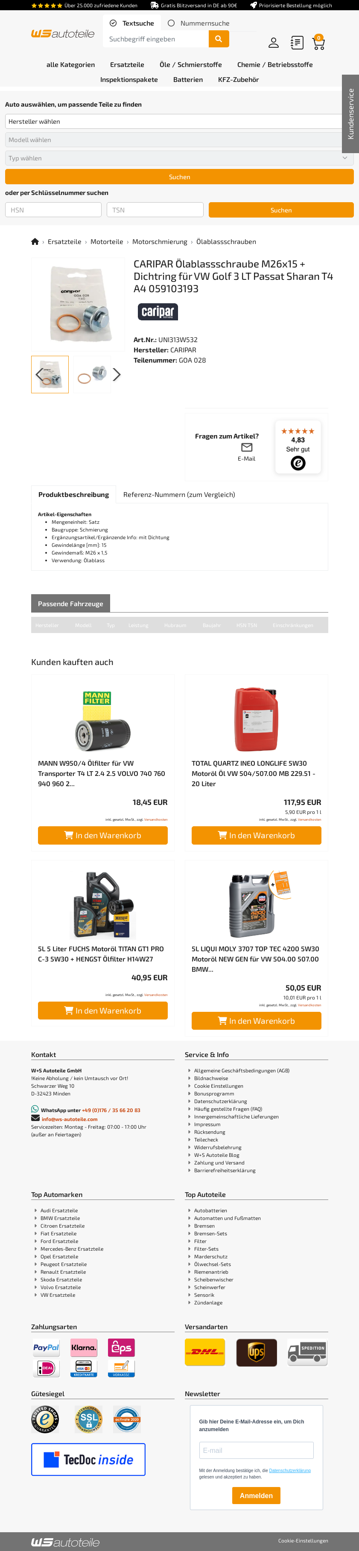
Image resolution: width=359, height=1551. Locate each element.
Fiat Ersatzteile (58, 1233)
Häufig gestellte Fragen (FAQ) (228, 1109)
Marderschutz (211, 1256)
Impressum (207, 1124)
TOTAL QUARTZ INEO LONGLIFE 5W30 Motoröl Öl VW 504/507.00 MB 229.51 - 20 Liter (253, 773)
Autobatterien (210, 1210)
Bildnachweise (211, 1078)
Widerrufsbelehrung (218, 1147)
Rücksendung (209, 1132)
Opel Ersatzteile (59, 1256)
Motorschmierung (159, 241)
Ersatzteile (65, 241)
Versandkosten (156, 819)
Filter (200, 1241)
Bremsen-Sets (210, 1233)
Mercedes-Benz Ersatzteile (72, 1249)
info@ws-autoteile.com (70, 1119)
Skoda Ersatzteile (61, 1279)
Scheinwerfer (209, 1287)
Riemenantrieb (211, 1272)
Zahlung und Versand (219, 1162)
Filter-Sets (206, 1249)
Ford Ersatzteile (59, 1241)
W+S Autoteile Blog (216, 1155)
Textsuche (137, 23)
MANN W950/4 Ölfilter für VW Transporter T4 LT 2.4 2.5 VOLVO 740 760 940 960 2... (101, 773)
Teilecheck (206, 1139)
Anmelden (256, 1495)
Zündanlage (208, 1302)
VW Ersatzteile (58, 1295)
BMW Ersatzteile (60, 1218)
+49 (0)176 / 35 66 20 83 (111, 1110)
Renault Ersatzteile (63, 1272)
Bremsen (204, 1226)
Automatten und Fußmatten (227, 1218)
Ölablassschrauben (226, 241)
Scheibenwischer (213, 1279)
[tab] (132, 23)
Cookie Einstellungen (218, 1086)
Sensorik (204, 1295)
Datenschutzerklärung (220, 1101)
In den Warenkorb (102, 835)
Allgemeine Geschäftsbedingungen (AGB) (241, 1070)
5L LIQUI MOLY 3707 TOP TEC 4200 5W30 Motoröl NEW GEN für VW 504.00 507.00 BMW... (255, 958)
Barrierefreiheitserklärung (225, 1170)
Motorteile (106, 241)
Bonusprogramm (214, 1093)
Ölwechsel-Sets (212, 1264)
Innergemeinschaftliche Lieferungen (236, 1116)
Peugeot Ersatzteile (64, 1264)
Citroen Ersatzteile (63, 1226)
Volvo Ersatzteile (61, 1287)
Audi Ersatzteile (59, 1210)
